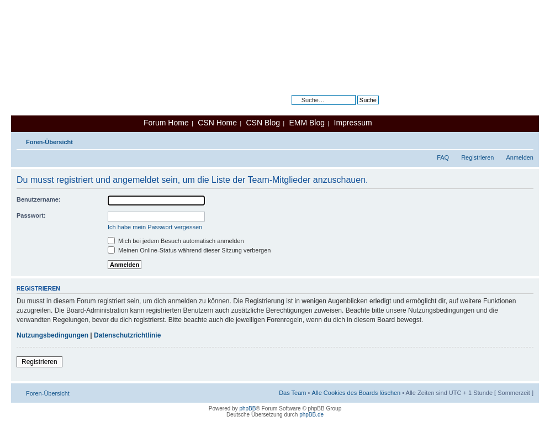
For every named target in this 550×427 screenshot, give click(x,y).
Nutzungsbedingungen (52, 335)
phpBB (247, 408)
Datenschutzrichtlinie (127, 335)
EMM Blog (307, 122)
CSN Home (217, 122)
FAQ (443, 157)
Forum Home (166, 122)
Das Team (292, 392)
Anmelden (519, 157)
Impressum (353, 122)
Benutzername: (38, 199)
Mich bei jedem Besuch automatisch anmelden (176, 241)
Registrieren (477, 157)
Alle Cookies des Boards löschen (355, 392)
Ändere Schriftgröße (525, 140)
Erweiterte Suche (355, 108)
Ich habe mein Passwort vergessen (155, 227)
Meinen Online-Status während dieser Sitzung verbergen (189, 250)
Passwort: (31, 215)
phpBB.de (311, 415)
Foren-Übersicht (49, 142)
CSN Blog (262, 122)
